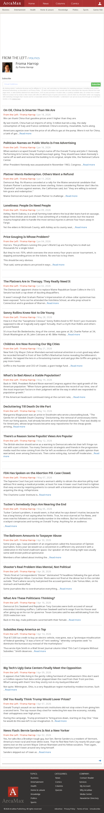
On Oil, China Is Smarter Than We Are (29, 110)
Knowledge (63, 10)
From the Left (10, 114)
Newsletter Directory (89, 798)
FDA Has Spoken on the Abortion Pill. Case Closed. (37, 473)
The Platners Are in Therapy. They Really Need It (36, 281)
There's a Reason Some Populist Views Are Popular (37, 436)
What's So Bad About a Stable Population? (32, 375)
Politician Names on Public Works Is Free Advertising (39, 143)
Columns (59, 786)
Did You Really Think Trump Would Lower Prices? (37, 699)
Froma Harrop (27, 114)
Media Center (86, 794)
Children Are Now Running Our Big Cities (31, 344)
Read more (25, 133)
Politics (75, 10)
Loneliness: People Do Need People (27, 205)
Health (32, 10)
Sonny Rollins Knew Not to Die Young (28, 312)
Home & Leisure (47, 10)
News (57, 778)
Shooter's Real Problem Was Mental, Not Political (37, 567)
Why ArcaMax (86, 790)
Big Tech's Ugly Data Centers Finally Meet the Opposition (42, 668)
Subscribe (96, 84)
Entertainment (19, 10)
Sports (85, 10)
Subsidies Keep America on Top (24, 629)
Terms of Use (82, 809)
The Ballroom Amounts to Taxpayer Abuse (32, 535)
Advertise (58, 809)
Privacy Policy (69, 809)
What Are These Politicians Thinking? (29, 598)
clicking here (16, 99)
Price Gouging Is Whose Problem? (26, 237)
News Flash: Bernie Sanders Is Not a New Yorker (36, 730)
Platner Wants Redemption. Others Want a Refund (38, 174)
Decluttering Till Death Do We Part (27, 406)
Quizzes (58, 790)
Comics (58, 782)
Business (5, 10)
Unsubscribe (95, 809)
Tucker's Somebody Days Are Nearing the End (34, 504)
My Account (85, 786)
